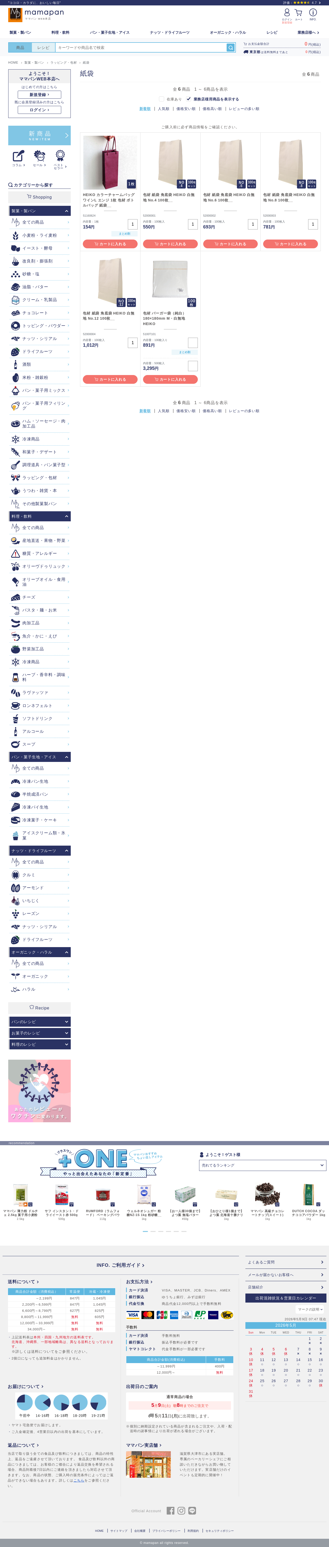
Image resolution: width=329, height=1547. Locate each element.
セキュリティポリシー (220, 1530)
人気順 (163, 109)
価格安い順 (185, 109)
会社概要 (140, 1530)
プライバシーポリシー (166, 1530)
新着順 (145, 109)
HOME (99, 1530)
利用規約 (193, 1530)
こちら (79, 1480)
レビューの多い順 (244, 109)
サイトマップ (118, 1530)
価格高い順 (212, 109)
